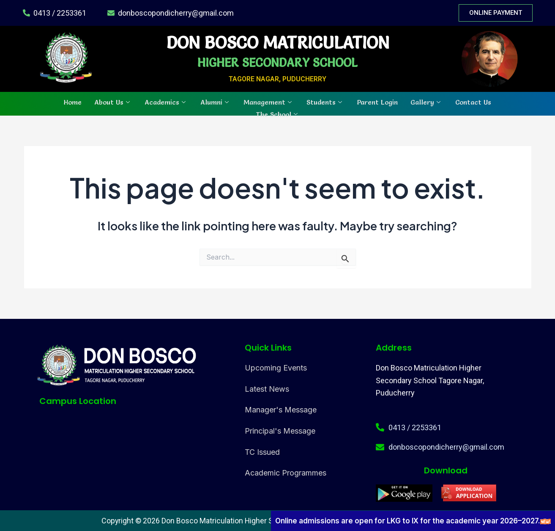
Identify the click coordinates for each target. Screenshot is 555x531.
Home (73, 101)
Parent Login (377, 101)
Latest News (267, 388)
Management (268, 101)
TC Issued (262, 452)
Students (325, 101)
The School (278, 113)
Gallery (426, 101)
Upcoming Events (276, 367)
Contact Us (473, 101)
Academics (166, 101)
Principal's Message (280, 430)
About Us (113, 101)
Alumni (215, 101)
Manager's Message (281, 409)
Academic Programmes (285, 472)
